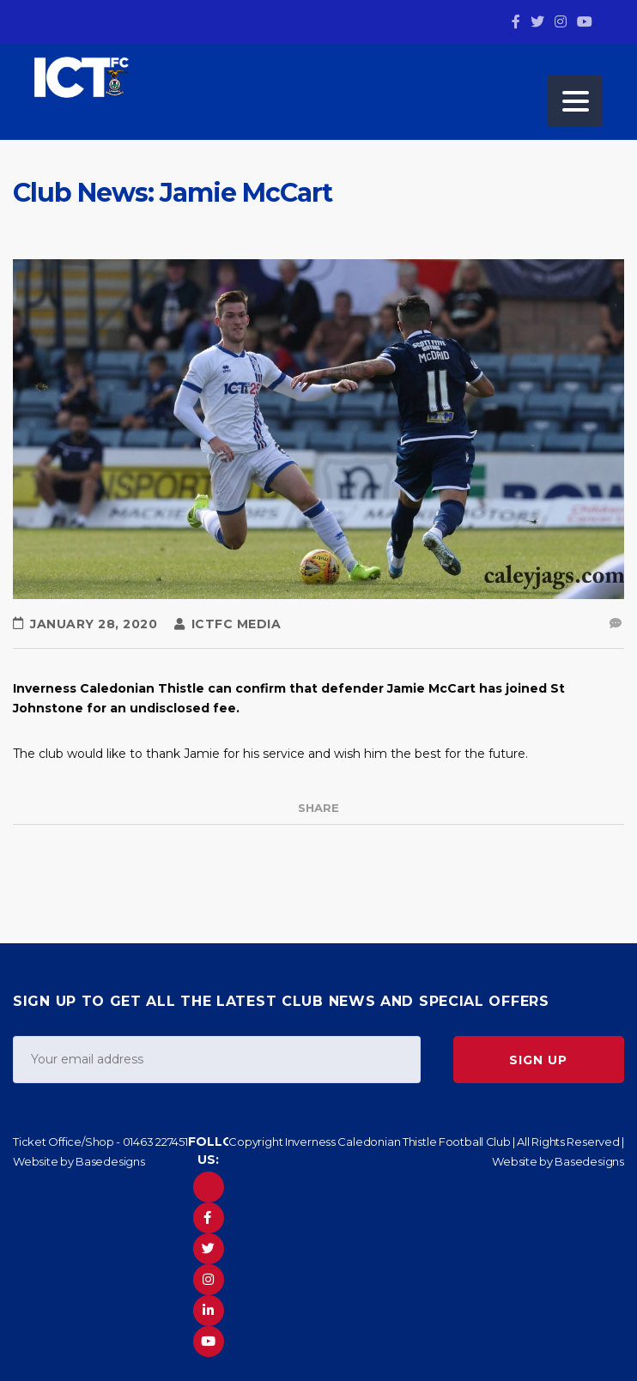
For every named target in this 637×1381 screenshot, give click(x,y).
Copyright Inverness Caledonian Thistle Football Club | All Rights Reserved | (426, 1141)
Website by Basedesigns (79, 1161)
